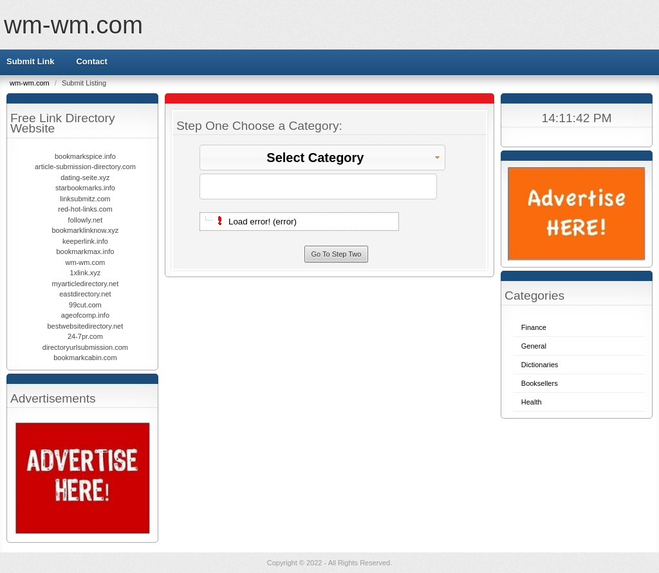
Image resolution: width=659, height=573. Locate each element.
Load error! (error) (262, 221)
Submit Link (30, 61)
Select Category (353, 157)
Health (531, 402)
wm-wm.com (73, 25)
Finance (533, 327)
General (533, 346)
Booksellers (539, 383)
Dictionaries (539, 364)
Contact (91, 61)
